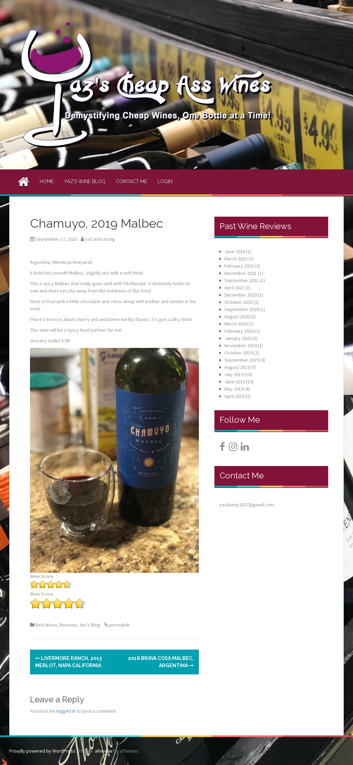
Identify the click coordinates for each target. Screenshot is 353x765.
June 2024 (234, 251)
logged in (65, 711)
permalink (119, 625)
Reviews (68, 625)
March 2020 (236, 324)
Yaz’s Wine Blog (84, 181)
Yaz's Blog (90, 625)
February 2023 (239, 266)
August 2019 (237, 367)
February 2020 (239, 331)
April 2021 (234, 288)
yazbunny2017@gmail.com (247, 505)
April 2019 (234, 396)
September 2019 (241, 360)
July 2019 (233, 374)
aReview (103, 751)
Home (47, 181)
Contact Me (131, 181)
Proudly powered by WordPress (42, 751)
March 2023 (236, 259)
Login (165, 181)
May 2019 (233, 389)
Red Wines (46, 625)
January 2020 (237, 338)
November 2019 (240, 345)
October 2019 (238, 353)
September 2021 (241, 280)
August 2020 (237, 316)
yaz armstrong (100, 239)
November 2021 (240, 273)
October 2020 (238, 302)
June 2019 (234, 382)
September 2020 (241, 309)
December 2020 (240, 295)
